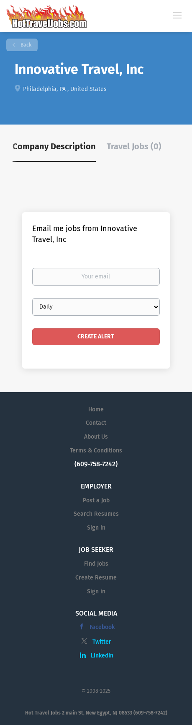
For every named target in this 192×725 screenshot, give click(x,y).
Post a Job (96, 500)
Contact (96, 422)
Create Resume (96, 577)
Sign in (96, 527)
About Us (96, 436)
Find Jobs (96, 563)
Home (96, 409)
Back (25, 45)
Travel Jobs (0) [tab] (134, 146)
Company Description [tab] (54, 146)
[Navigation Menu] (177, 14)
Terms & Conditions (96, 450)
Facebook (102, 627)
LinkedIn (102, 655)
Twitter (101, 641)
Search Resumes (96, 513)
